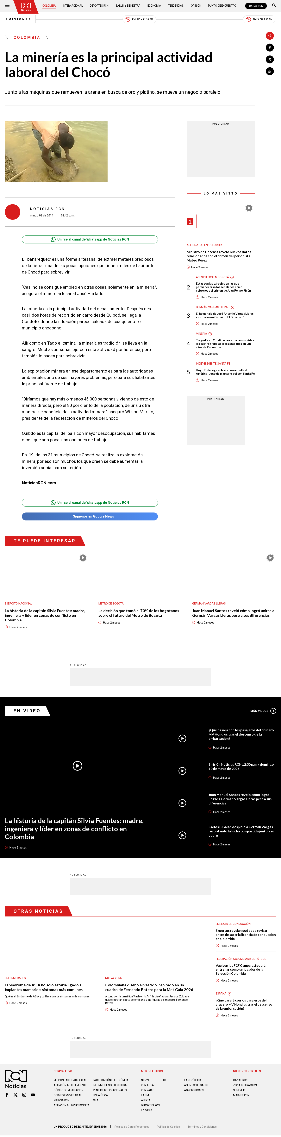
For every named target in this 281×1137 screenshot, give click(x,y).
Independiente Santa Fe (213, 364)
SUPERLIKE (240, 1090)
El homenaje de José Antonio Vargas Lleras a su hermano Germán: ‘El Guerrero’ (224, 315)
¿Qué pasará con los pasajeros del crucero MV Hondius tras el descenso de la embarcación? (242, 734)
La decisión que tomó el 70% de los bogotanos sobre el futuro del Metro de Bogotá (138, 613)
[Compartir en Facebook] (270, 48)
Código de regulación (69, 1093)
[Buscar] (274, 5)
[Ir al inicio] (26, 7)
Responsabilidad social (70, 1080)
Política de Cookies (168, 1128)
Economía (154, 5)
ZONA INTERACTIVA (245, 1085)
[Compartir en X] (270, 59)
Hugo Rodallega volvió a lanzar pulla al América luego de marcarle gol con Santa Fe (225, 372)
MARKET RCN (241, 1095)
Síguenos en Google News (89, 516)
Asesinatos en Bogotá (212, 277)
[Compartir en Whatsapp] (270, 71)
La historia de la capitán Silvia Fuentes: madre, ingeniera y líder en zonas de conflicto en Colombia (45, 616)
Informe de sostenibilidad (103, 1087)
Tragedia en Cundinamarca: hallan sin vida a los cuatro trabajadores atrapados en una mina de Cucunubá (225, 344)
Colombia (49, 5)
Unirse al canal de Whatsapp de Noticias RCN (90, 239)
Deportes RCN (99, 5)
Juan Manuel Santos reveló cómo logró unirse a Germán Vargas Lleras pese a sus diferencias (233, 613)
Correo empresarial (68, 1098)
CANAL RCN (256, 5)
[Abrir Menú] (7, 6)
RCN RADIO (148, 1090)
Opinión (195, 5)
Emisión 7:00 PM (260, 19)
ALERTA (146, 1100)
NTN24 (145, 1080)
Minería (201, 334)
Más (263, 711)
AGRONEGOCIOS (194, 1090)
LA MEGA (147, 1110)
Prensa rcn (62, 1103)
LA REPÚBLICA (193, 1080)
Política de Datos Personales (132, 1128)
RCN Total (148, 1085)
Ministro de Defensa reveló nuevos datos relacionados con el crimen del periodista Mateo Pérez (219, 256)
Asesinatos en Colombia (205, 245)
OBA (96, 1103)
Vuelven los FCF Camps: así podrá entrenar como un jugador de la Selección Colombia (241, 970)
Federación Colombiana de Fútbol (241, 959)
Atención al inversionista (63, 1110)
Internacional (73, 5)
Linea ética (100, 1098)
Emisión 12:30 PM (139, 19)
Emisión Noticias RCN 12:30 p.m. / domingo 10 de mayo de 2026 (241, 767)
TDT (165, 1080)
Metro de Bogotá (111, 604)
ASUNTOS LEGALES (196, 1085)
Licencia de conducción (233, 924)
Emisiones (18, 19)
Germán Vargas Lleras (213, 307)
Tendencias (176, 5)
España (221, 994)
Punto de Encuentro (221, 5)
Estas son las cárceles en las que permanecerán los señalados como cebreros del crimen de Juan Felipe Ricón (223, 287)
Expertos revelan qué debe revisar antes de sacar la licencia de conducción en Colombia (246, 935)
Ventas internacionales (110, 1093)
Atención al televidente (71, 1085)
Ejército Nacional (18, 604)
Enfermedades (15, 978)
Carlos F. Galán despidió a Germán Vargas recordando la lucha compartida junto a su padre (241, 831)
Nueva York (113, 978)
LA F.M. (145, 1095)
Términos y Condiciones (202, 1128)
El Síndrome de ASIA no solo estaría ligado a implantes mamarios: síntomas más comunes (44, 987)
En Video (27, 711)
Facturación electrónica (111, 1080)
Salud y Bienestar (128, 5)
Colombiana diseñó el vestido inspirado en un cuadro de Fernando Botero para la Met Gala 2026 (149, 987)
